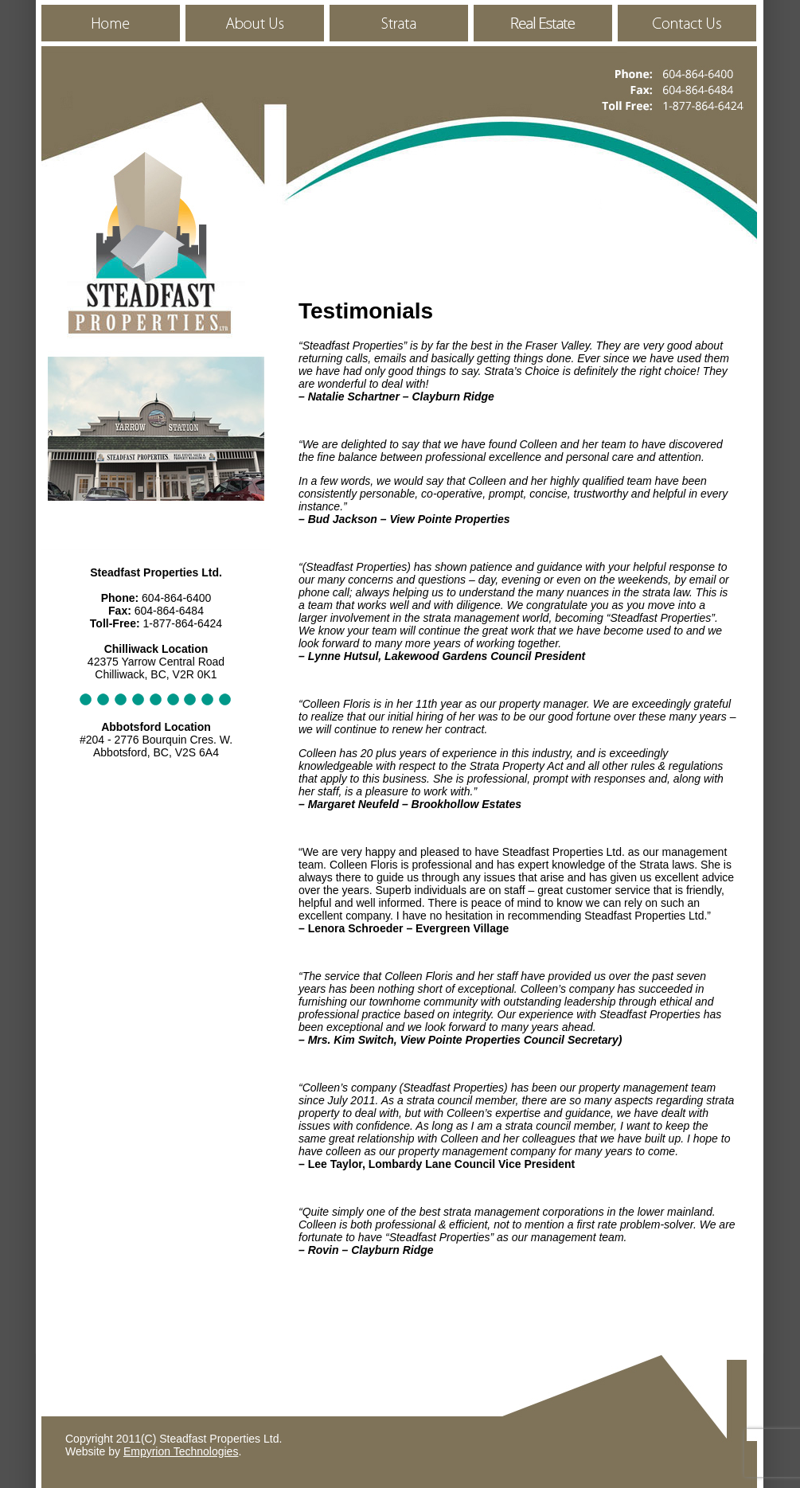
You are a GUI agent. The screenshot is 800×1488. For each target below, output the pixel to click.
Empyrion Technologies (181, 1451)
